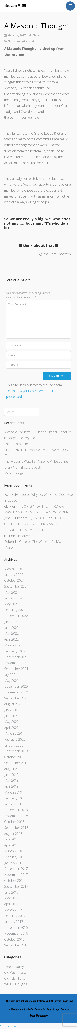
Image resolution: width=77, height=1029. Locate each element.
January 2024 (13, 598)
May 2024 (11, 592)
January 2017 (13, 921)
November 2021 (16, 663)
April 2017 (11, 904)
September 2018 (16, 827)
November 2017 (16, 874)
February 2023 (14, 610)
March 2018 (13, 851)
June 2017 (11, 892)
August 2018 (13, 833)
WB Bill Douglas (15, 984)
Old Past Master (16, 972)
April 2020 (11, 727)
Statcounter (8, 1026)
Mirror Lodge (14, 473)
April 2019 (11, 786)
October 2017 (14, 880)
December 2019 (16, 751)
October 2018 (14, 821)
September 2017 (16, 886)
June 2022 (11, 627)
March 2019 (13, 792)
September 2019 (16, 763)
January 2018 (13, 863)
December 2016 (16, 927)
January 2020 (13, 745)
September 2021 (16, 668)
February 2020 (14, 739)
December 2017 (16, 868)
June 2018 (11, 839)
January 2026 (13, 574)
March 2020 (13, 733)
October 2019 (14, 757)
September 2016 (16, 945)
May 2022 (11, 633)
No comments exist (21, 41)
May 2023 (11, 604)
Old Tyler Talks (14, 978)
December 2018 (16, 810)
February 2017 (14, 916)
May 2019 (11, 780)
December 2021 (16, 657)
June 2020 (11, 716)
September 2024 (16, 586)
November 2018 (16, 816)
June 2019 (11, 774)
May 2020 (11, 721)
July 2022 (10, 621)
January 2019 (13, 804)
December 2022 (16, 616)
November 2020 (16, 692)
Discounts (23, 535)
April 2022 (11, 639)
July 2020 (10, 710)
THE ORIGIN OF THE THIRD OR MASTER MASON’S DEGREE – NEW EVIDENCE (38, 524)
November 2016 (16, 933)
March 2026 (13, 569)
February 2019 (14, 798)
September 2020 (16, 698)
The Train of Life (16, 444)
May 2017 (11, 898)
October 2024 (14, 580)
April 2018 (11, 845)
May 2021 (11, 680)
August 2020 (13, 704)
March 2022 (13, 645)
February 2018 (14, 857)
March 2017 (13, 910)
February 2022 (14, 651)
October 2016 (14, 939)
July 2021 (10, 674)
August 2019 (13, 769)
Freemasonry (14, 966)
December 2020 (16, 686)
